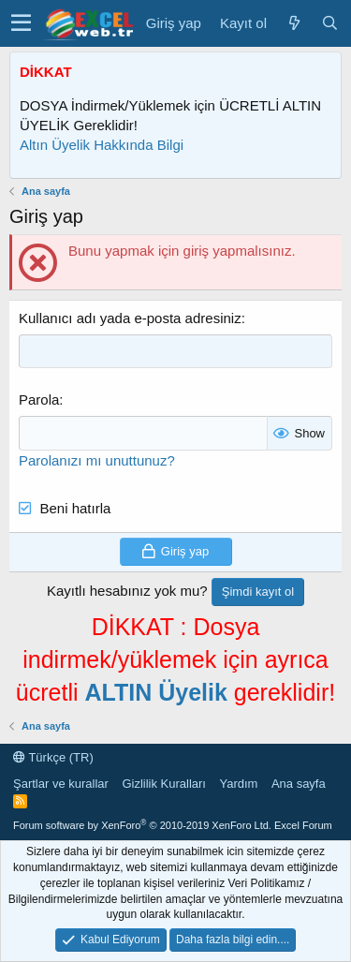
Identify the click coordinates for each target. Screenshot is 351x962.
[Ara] (329, 23)
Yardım (238, 784)
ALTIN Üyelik (155, 692)
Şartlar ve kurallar (61, 784)
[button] (21, 23)
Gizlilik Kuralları (164, 784)
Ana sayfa (298, 784)
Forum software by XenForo (142, 825)
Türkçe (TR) (53, 757)
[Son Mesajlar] (294, 23)
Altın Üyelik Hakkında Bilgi (101, 145)
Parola (39, 399)
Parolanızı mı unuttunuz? (97, 460)
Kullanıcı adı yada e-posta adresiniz (130, 318)
